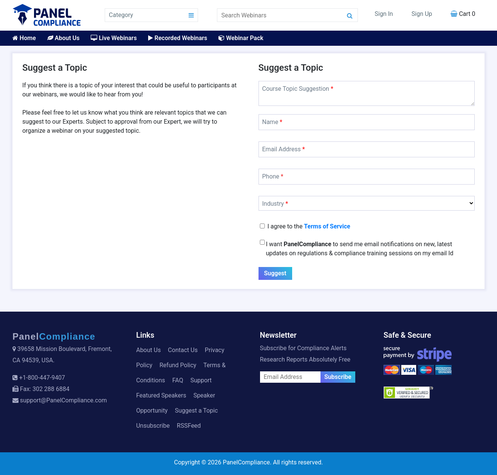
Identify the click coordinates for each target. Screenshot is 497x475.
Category (121, 15)
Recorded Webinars (177, 38)
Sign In (384, 13)
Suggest (275, 273)
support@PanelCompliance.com (63, 400)
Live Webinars (113, 38)
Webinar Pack (240, 38)
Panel (54, 336)
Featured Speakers (161, 395)
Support (201, 380)
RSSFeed (189, 425)
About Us (63, 38)
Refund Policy (177, 365)
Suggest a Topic (196, 410)
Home (24, 38)
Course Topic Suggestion (297, 88)
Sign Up (422, 13)
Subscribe (337, 376)
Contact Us (183, 350)
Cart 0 (463, 13)
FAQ (177, 380)
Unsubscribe (153, 425)
